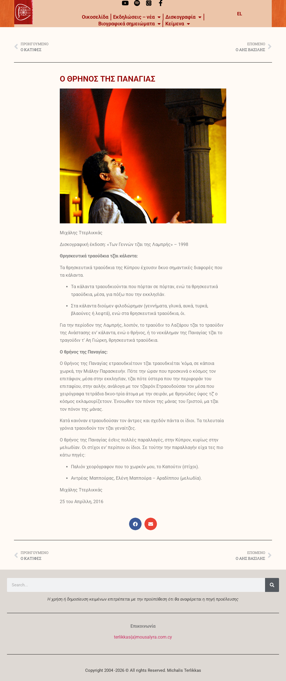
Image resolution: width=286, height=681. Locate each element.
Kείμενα (177, 23)
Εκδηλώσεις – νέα (137, 17)
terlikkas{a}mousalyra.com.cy (143, 637)
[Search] (272, 585)
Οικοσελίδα (95, 17)
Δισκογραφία (183, 17)
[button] (135, 524)
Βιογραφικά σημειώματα (129, 23)
